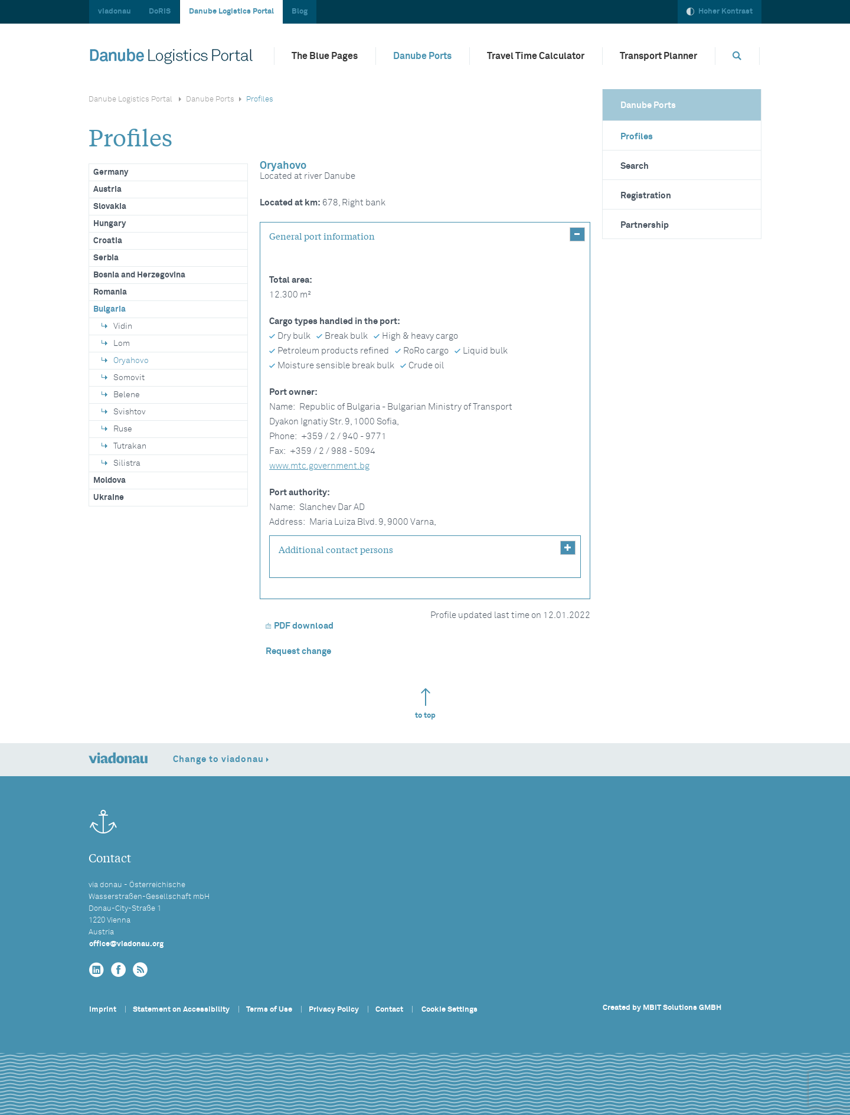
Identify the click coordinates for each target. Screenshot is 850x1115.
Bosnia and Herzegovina (139, 275)
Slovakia (109, 206)
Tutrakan (124, 446)
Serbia (106, 258)
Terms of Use (269, 1009)
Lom (116, 343)
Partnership (644, 225)
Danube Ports (422, 56)
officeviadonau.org (126, 944)
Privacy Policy (334, 1009)
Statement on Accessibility (181, 1009)
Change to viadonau (218, 759)
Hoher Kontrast (719, 11)
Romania (110, 292)
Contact (389, 1009)
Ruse (117, 429)
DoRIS (160, 11)
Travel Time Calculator (535, 56)
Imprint (102, 1009)
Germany (110, 172)
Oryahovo (125, 361)
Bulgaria (109, 309)
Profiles (636, 136)
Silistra (121, 463)
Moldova (109, 480)
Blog (300, 11)
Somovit (123, 378)
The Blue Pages (325, 56)
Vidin (117, 326)
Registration (645, 195)
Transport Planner (658, 56)
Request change (298, 651)
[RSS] (140, 970)
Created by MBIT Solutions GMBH (662, 1008)
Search (634, 166)
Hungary (109, 224)
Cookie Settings (449, 1009)
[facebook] (118, 970)
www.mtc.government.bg (319, 466)
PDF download (300, 626)
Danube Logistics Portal (231, 11)
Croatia (107, 241)
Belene (121, 395)
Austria (107, 189)
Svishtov (124, 412)
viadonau (114, 11)
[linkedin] (96, 970)
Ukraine (108, 497)
